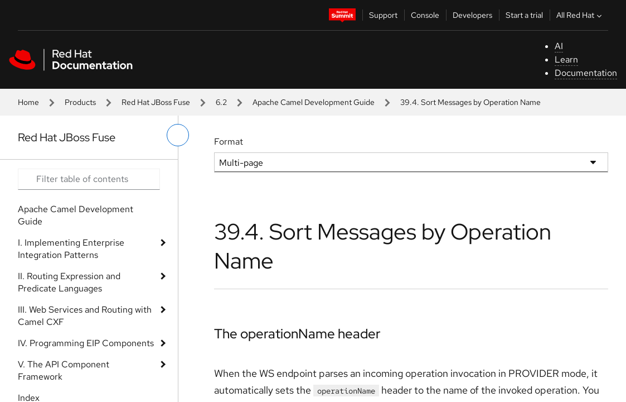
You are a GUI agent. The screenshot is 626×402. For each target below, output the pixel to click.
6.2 (221, 102)
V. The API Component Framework (63, 370)
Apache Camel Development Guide (314, 102)
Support (383, 15)
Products (80, 102)
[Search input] (89, 179)
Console (425, 15)
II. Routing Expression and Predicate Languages (69, 282)
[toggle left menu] (178, 135)
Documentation (586, 73)
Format (228, 141)
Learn (566, 59)
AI (559, 46)
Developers (472, 15)
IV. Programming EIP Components (86, 343)
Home (28, 102)
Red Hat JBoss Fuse (156, 102)
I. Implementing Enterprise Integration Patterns (71, 249)
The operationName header (297, 333)
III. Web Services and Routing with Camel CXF (85, 316)
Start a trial (524, 15)
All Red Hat (580, 15)
